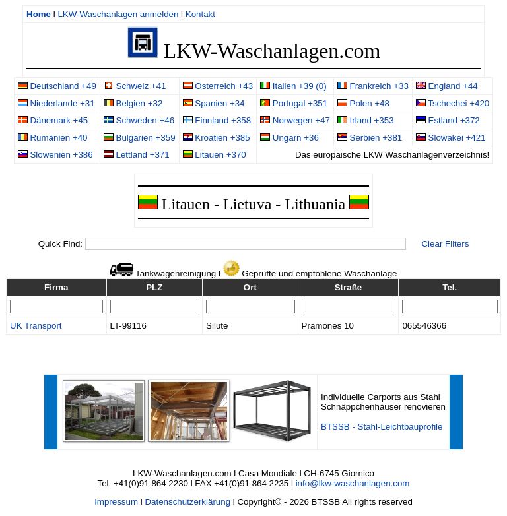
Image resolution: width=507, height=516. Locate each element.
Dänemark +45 (53, 120)
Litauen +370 (214, 155)
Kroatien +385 (216, 138)
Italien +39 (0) (293, 86)
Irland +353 (365, 120)
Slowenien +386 (55, 155)
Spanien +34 (214, 103)
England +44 (447, 86)
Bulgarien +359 (140, 138)
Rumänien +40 (53, 138)
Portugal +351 (293, 103)
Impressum (116, 502)
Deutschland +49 (57, 86)
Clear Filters (445, 244)
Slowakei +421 (451, 138)
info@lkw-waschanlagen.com (353, 483)
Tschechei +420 (452, 103)
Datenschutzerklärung (187, 502)
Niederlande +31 (56, 103)
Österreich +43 (218, 86)
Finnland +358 (217, 120)
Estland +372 (448, 120)
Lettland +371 (137, 155)
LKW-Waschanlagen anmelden (117, 14)
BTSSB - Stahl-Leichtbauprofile (381, 427)
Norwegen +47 (295, 120)
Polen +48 (363, 103)
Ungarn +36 (289, 138)
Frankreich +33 (373, 86)
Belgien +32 (133, 103)
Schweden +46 (139, 120)
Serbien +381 (369, 138)
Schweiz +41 (135, 86)
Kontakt (200, 14)
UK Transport (36, 326)
